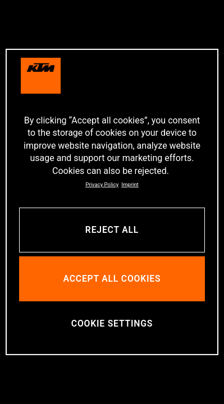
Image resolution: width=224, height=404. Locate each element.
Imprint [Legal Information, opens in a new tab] (129, 184)
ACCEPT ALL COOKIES (112, 278)
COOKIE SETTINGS (112, 323)
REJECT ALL (112, 229)
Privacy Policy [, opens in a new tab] (101, 184)
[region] (112, 202)
